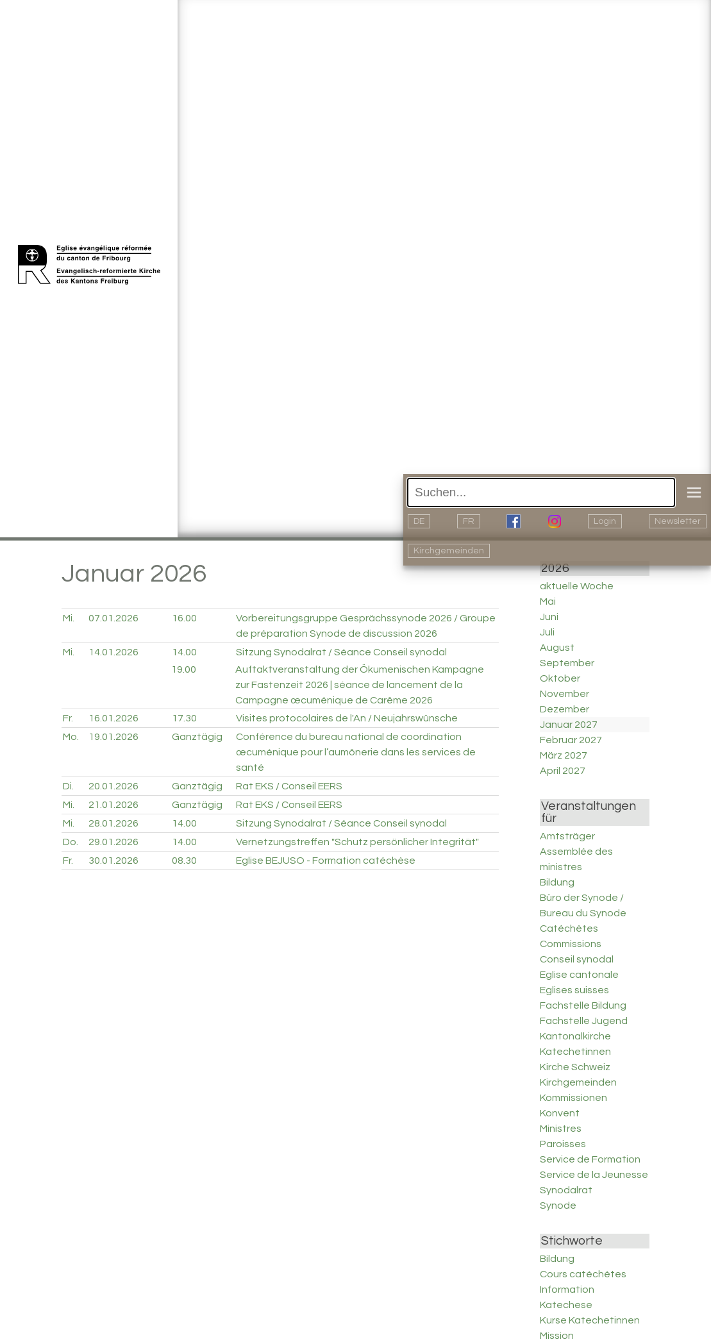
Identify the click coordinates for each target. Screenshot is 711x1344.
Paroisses (563, 1144)
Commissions (570, 944)
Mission (557, 1336)
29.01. (113, 842)
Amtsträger (567, 836)
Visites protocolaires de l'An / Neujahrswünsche (347, 718)
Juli (547, 632)
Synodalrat (566, 1190)
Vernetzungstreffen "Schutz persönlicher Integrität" (357, 842)
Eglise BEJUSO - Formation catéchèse (325, 860)
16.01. (113, 718)
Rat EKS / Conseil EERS (289, 786)
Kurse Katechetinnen (590, 1320)
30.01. (113, 860)
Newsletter (678, 521)
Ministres (560, 1128)
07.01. (113, 618)
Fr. (68, 718)
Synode (558, 1205)
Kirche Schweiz (575, 1067)
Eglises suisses (574, 990)
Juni (549, 617)
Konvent (560, 1113)
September (567, 663)
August (557, 648)
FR (468, 521)
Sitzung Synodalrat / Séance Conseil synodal (341, 652)
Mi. (68, 618)
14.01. (113, 652)
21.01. (113, 805)
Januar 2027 (569, 724)
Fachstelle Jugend (584, 1021)
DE (419, 521)
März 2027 (563, 755)
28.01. (113, 823)
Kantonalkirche (575, 1036)
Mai (548, 601)
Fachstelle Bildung (583, 1005)
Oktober (560, 678)
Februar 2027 (571, 740)
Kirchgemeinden (449, 550)
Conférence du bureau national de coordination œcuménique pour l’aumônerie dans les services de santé (356, 752)
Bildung (557, 882)
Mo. (71, 737)
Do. (70, 842)
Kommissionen (573, 1098)
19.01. (113, 737)
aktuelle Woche (577, 586)
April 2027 (562, 771)
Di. (68, 786)
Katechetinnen (575, 1051)
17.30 (184, 718)
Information (567, 1289)
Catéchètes (569, 928)
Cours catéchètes (583, 1274)
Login (605, 521)
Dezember (564, 709)
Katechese (566, 1305)
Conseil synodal (577, 959)
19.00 (183, 669)
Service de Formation (590, 1159)
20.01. (113, 786)
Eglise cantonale (579, 975)
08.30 (184, 860)
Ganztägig (197, 737)
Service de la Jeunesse (594, 1175)
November (564, 694)
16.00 (184, 618)
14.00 (184, 652)
